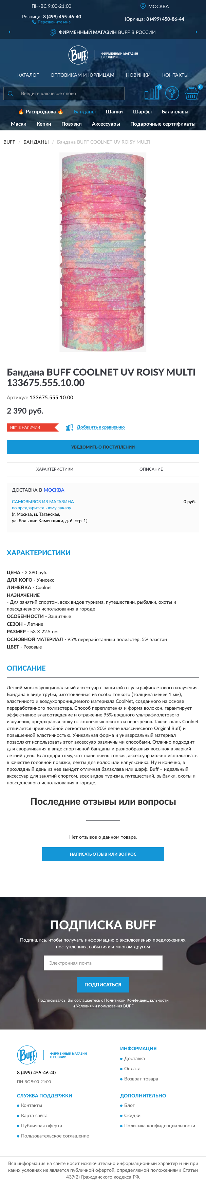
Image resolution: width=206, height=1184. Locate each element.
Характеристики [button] (54, 469)
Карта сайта (34, 1115)
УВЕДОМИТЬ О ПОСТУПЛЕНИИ (103, 447)
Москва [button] (54, 490)
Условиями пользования (99, 1006)
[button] (51, 22)
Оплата (132, 1069)
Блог (129, 1105)
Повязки (71, 124)
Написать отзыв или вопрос (103, 854)
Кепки (44, 124)
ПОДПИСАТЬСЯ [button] (103, 985)
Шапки (114, 111)
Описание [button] (151, 469)
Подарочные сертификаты (162, 124)
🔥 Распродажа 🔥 (41, 111)
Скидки (132, 1115)
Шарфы (142, 111)
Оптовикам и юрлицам (82, 75)
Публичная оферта (41, 1126)
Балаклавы (175, 111)
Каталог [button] (28, 75)
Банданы (85, 111)
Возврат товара (141, 1079)
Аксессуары (106, 124)
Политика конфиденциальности (159, 1126)
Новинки (138, 75)
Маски (18, 124)
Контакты (175, 75)
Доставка (134, 1058)
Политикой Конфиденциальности (136, 1000)
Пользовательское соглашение (55, 1136)
